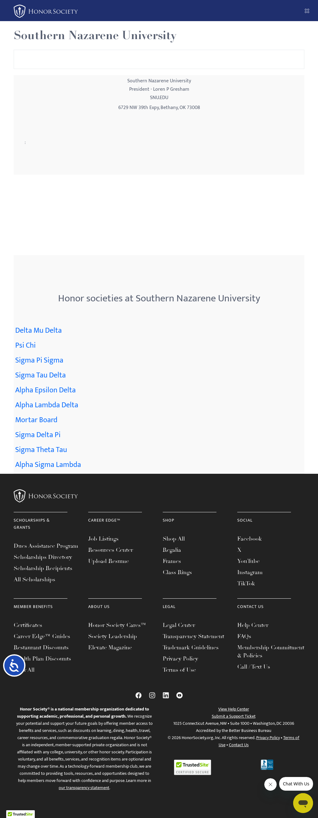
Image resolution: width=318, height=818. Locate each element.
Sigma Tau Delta (40, 375)
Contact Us (239, 744)
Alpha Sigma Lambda (48, 465)
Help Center (252, 625)
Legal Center (179, 625)
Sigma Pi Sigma (39, 360)
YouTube (248, 561)
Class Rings (177, 572)
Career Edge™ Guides (42, 636)
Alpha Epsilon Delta (45, 390)
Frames (172, 561)
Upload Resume (108, 561)
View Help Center (233, 709)
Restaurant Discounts (41, 647)
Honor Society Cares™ (117, 625)
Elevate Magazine (110, 647)
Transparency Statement (193, 636)
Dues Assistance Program (46, 545)
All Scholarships (34, 579)
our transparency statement (84, 787)
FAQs (244, 636)
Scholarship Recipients (43, 568)
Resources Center (110, 549)
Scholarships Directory (43, 557)
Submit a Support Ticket (234, 716)
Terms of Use (179, 669)
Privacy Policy (180, 658)
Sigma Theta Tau (41, 450)
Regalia (172, 549)
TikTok (246, 583)
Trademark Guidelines (191, 647)
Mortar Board (36, 420)
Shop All (174, 538)
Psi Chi (25, 345)
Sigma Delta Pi (38, 435)
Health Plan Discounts (42, 658)
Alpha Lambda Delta (46, 405)
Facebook (249, 538)
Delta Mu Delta (38, 330)
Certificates (28, 625)
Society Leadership (112, 636)
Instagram (250, 572)
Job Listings (103, 538)
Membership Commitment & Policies (270, 651)
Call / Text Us (253, 666)
